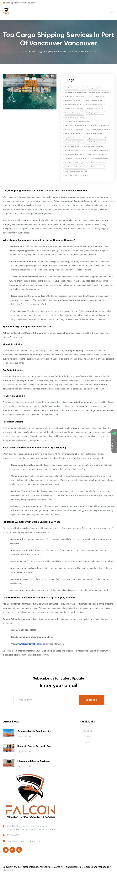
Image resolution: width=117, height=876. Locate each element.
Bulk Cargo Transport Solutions (94, 104)
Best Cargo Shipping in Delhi (94, 109)
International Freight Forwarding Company (78, 121)
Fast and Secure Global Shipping (74, 154)
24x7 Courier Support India (96, 163)
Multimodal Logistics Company (74, 142)
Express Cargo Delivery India (95, 96)
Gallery (87, 736)
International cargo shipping (90, 88)
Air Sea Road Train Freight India (96, 142)
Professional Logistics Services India (75, 175)
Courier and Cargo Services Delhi (99, 125)
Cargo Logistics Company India (74, 109)
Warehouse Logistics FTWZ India (93, 146)
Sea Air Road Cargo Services (73, 100)
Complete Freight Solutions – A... (34, 731)
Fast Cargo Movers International (74, 117)
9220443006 (11, 835)
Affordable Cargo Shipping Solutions (75, 92)
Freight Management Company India (76, 171)
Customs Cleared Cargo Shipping (93, 100)
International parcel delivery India (75, 163)
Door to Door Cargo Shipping (73, 104)
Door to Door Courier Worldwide (74, 150)
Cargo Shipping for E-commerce (95, 113)
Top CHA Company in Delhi (72, 134)
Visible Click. (9, 870)
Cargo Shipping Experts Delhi (96, 167)
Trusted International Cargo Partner (98, 150)
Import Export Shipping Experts (74, 138)
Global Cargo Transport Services (74, 96)
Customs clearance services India (97, 154)
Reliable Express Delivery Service (74, 167)
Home (24, 51)
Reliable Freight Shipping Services (99, 92)
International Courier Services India (97, 129)
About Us (87, 730)
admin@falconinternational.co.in (20, 2)
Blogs (87, 742)
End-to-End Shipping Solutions (93, 134)
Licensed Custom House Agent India (75, 125)
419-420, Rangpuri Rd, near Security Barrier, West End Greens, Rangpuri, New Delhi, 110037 (31, 828)
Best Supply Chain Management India (76, 158)
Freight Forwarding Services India (97, 138)
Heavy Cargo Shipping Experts (73, 113)
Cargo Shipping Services (72, 88)
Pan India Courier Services (72, 146)
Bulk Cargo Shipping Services (99, 158)
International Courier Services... (33, 761)
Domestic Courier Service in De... (34, 746)
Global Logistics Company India (74, 129)
